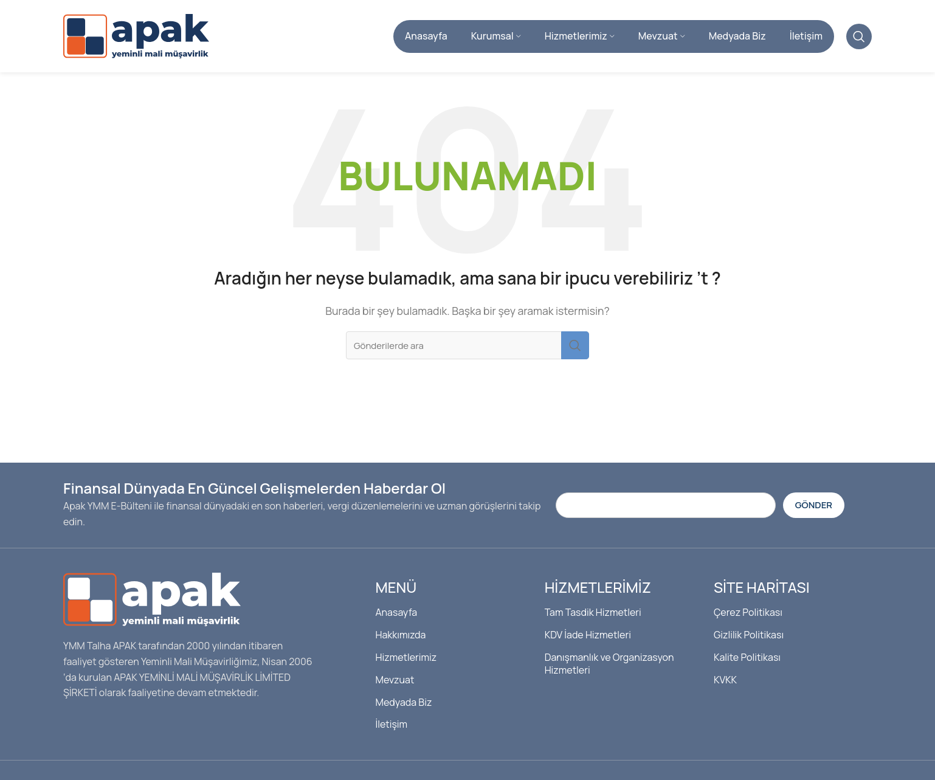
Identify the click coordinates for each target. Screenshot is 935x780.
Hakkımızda (400, 635)
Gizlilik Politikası (749, 635)
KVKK (725, 679)
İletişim (391, 724)
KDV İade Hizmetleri (588, 635)
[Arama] (859, 36)
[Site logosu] (136, 35)
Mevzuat (394, 679)
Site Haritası (762, 588)
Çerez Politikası (748, 613)
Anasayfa (396, 613)
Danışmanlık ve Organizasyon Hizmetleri (609, 664)
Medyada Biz (403, 702)
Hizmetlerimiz (405, 657)
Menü (395, 588)
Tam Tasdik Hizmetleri (593, 613)
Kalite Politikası (747, 657)
